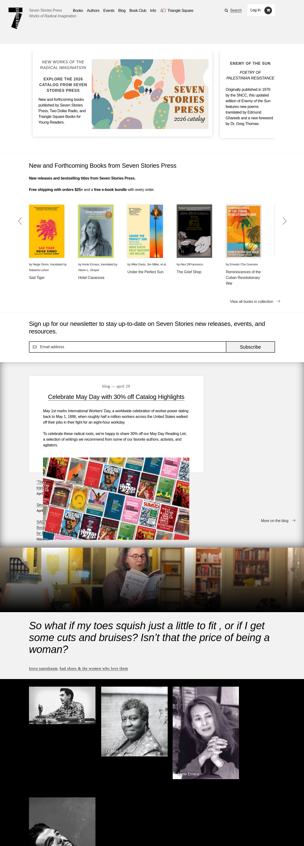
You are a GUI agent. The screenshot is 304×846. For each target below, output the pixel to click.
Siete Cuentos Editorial (215, 768)
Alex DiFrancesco (191, 264)
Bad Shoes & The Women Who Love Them (94, 595)
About (130, 822)
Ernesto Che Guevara (244, 264)
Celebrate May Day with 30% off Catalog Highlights (110, 400)
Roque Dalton (45, 640)
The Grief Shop (189, 272)
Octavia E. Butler (110, 668)
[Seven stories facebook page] (42, 835)
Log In (256, 10)
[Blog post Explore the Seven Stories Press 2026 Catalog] (63, 76)
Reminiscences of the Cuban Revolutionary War (243, 277)
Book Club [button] (137, 11)
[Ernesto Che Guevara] (246, 698)
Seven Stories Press (45, 10)
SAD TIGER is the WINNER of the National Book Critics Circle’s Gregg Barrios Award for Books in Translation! (239, 429)
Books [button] (78, 11)
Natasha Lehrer (39, 270)
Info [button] (153, 11)
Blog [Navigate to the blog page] (122, 11)
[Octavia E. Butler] (120, 672)
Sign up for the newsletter (95, 835)
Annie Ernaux (90, 264)
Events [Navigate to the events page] (108, 11)
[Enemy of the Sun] (250, 63)
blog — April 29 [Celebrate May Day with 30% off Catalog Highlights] (110, 386)
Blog (89, 822)
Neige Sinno (40, 264)
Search (236, 10)
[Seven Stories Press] (15, 18)
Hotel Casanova (91, 278)
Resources (109, 822)
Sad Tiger (37, 278)
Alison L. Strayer (88, 270)
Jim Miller (153, 264)
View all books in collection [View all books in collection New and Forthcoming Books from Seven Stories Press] (251, 302)
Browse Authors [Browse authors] (260, 730)
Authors (53, 822)
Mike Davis (138, 264)
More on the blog (274, 462)
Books (34, 822)
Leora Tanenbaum (43, 595)
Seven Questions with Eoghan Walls (233, 407)
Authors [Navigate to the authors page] (93, 11)
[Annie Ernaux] (183, 692)
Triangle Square (126, 768)
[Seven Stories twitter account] (53, 835)
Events (72, 822)
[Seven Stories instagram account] (65, 835)
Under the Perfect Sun (145, 272)
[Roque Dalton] (57, 644)
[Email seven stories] (31, 835)
